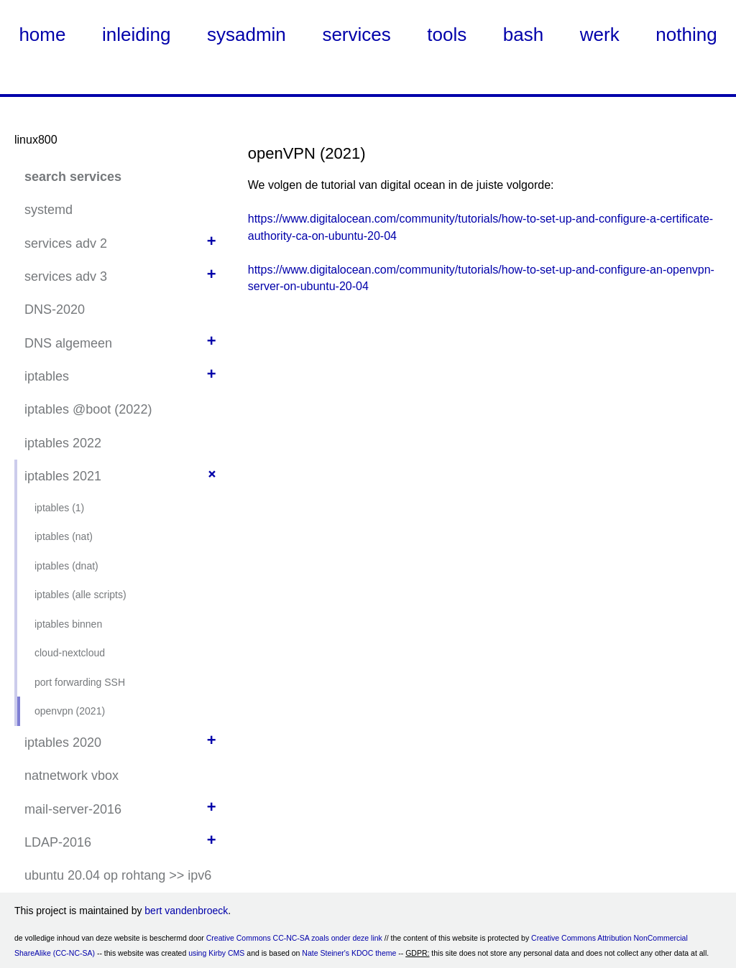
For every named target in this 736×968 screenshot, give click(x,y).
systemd (48, 210)
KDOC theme (373, 953)
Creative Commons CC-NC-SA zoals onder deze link (294, 938)
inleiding (136, 34)
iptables (46, 376)
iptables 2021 (62, 476)
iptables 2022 (62, 443)
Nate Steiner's (325, 953)
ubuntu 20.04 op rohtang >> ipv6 (117, 875)
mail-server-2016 (72, 809)
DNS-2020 (54, 309)
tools (446, 34)
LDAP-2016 (57, 842)
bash (523, 34)
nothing (686, 34)
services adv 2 (65, 243)
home (42, 34)
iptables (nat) (63, 536)
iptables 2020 (62, 742)
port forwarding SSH (79, 682)
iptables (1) (59, 507)
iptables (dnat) (66, 566)
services (356, 34)
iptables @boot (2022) (88, 409)
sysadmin (246, 34)
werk (600, 34)
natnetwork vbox (71, 775)
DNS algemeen (68, 343)
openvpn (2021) (69, 711)
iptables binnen (68, 624)
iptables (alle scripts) (80, 594)
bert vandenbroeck (186, 910)
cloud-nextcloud (69, 652)
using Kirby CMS (216, 953)
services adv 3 (65, 276)
